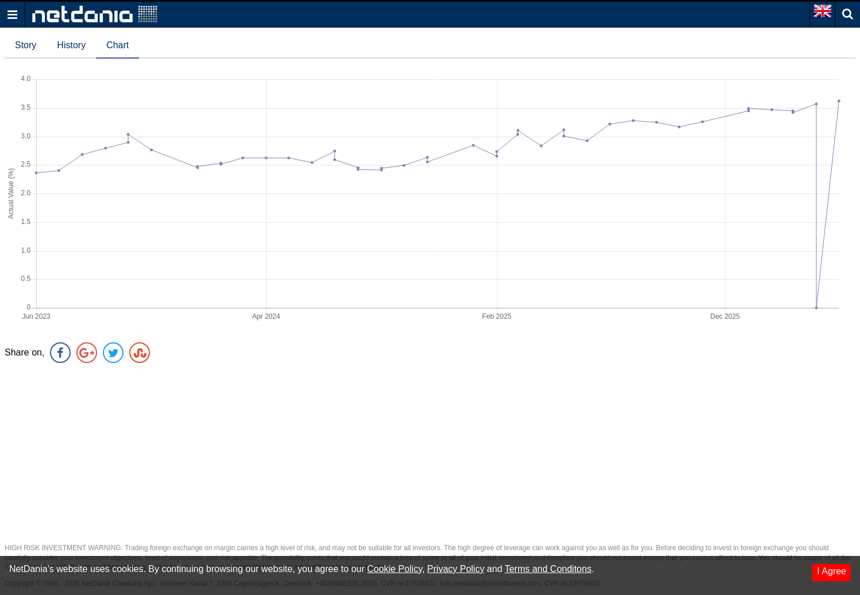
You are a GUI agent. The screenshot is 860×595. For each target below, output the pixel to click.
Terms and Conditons (547, 569)
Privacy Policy (456, 569)
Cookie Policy (394, 569)
